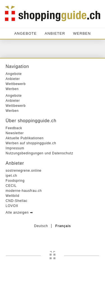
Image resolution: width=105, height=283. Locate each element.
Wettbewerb (16, 84)
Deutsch (41, 226)
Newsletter (15, 133)
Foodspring (15, 181)
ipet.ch (11, 176)
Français (63, 226)
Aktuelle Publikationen (25, 138)
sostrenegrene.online (23, 171)
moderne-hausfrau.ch (24, 191)
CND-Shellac (16, 201)
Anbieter (55, 33)
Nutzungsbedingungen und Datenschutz (39, 153)
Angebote (25, 33)
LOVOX (12, 206)
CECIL (11, 186)
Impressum (15, 148)
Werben (82, 33)
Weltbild (12, 196)
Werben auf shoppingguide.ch (31, 143)
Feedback (14, 128)
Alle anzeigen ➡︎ (19, 212)
